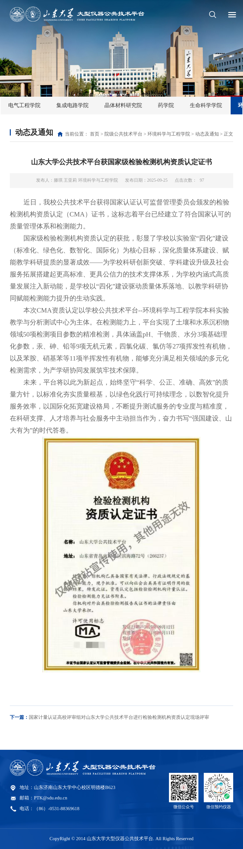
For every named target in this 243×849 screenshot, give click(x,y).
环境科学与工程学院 (168, 133)
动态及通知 (207, 133)
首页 (94, 133)
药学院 (166, 105)
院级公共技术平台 (123, 133)
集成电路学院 (72, 105)
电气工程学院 (24, 105)
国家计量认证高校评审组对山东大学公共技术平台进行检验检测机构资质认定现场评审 (109, 717)
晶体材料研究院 (123, 105)
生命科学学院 (206, 105)
